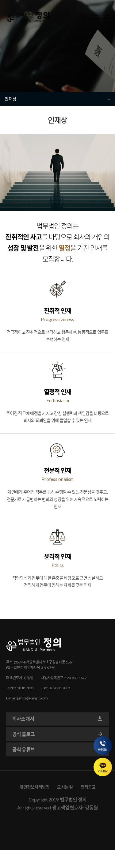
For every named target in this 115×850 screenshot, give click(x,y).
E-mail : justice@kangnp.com (27, 698)
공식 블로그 (57, 734)
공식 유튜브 (57, 749)
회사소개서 (57, 719)
